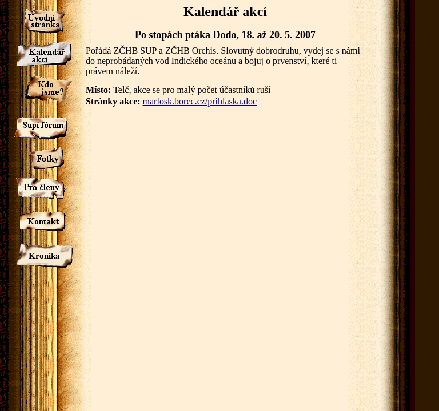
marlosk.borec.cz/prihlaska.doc (200, 101)
